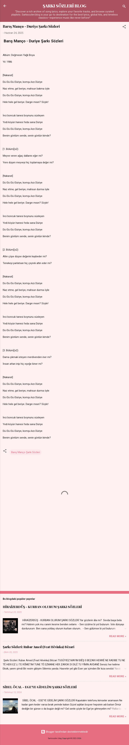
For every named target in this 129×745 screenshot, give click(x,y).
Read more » (117, 636)
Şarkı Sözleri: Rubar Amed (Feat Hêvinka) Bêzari (38, 647)
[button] (124, 27)
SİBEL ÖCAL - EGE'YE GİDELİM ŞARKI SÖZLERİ (40, 687)
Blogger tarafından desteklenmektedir (64, 731)
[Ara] (124, 7)
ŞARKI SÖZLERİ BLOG (64, 5)
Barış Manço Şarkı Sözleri (25, 452)
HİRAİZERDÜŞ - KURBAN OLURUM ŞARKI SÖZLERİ (42, 607)
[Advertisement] (64, 561)
